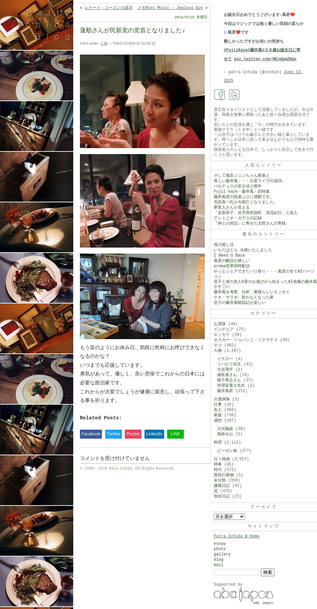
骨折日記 (222, 496)
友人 (218, 410)
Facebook (91, 433)
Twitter (113, 433)
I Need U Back (229, 255)
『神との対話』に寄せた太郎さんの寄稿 (250, 223)
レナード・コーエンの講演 (109, 8)
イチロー (225, 359)
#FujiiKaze (236, 50)
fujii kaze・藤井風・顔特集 (242, 191)
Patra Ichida (120, 468)
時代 (218, 470)
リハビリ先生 (229, 364)
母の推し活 (224, 245)
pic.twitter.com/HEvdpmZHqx (265, 59)
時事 (218, 464)
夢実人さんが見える (232, 207)
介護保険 (222, 399)
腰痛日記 (222, 486)
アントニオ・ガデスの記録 (238, 218)
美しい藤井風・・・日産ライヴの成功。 (250, 181)
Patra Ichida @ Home (236, 536)
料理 (218, 442)
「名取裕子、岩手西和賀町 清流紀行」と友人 (256, 213)
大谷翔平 (225, 369)
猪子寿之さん (229, 380)
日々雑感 (222, 459)
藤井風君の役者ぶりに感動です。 (244, 197)
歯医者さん (227, 375)
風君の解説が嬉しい (232, 261)
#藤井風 (255, 50)
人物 (104, 43)
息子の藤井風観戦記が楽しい (240, 303)
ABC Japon (263, 603)
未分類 (220, 480)
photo (220, 549)
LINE (175, 433)
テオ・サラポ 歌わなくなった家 (244, 297)
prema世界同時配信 (232, 266)
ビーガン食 (227, 451)
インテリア (224, 329)
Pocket (133, 433)
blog (218, 559)
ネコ (218, 345)
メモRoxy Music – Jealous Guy (170, 8)
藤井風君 (225, 391)
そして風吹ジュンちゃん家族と (242, 175)
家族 (218, 415)
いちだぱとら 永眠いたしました (243, 250)
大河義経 (225, 429)
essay (220, 543)
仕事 (218, 404)
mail (218, 565)
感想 (218, 420)
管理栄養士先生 (231, 385)
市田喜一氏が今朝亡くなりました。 (246, 202)
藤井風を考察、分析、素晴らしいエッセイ (252, 292)
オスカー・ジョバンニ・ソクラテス (246, 340)
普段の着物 (224, 475)
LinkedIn (154, 433)
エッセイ (222, 334)
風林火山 (225, 434)
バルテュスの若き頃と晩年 (238, 186)
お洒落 (220, 324)
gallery (222, 554)
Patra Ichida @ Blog (44, 24)
